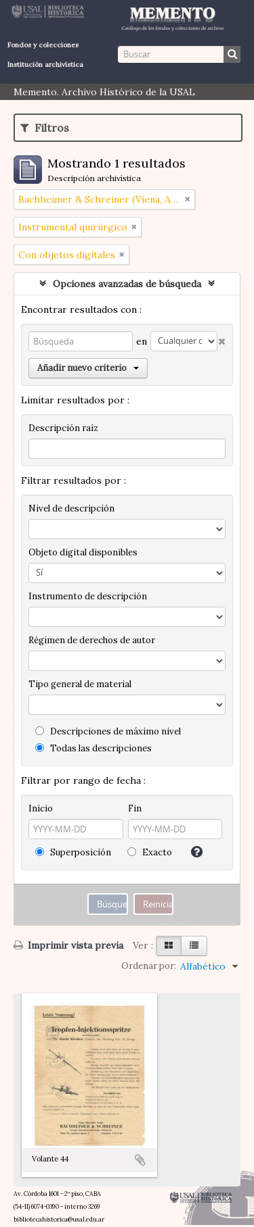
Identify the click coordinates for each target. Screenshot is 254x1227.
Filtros (44, 127)
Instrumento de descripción (87, 596)
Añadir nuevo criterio (88, 368)
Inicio (40, 808)
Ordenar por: (148, 966)
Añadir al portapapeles (140, 1160)
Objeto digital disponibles (82, 552)
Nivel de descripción (71, 508)
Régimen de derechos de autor (91, 640)
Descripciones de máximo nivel (108, 731)
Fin (135, 808)
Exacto (149, 852)
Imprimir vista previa (68, 945)
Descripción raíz (63, 428)
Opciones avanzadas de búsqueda (127, 284)
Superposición (73, 852)
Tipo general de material (79, 684)
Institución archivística (45, 64)
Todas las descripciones (93, 748)
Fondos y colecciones (43, 45)
